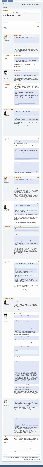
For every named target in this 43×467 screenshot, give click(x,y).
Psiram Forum (7, 4)
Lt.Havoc (6, 436)
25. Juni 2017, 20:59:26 (17, 436)
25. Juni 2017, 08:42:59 (17, 109)
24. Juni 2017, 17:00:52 (17, 35)
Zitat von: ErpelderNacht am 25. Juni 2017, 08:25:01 (24, 111)
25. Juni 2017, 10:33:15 (17, 177)
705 (21, 22)
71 (18, 22)
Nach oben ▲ (39, 465)
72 (19, 22)
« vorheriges (32, 19)
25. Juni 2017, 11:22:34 (17, 226)
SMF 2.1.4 (3, 465)
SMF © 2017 (7, 465)
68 (14, 22)
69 (15, 22)
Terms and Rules (34, 465)
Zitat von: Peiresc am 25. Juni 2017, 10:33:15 (23, 205)
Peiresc (5, 35)
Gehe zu (24, 459)
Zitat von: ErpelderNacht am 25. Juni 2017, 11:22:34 (24, 315)
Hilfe (30, 465)
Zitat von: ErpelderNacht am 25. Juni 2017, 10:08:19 (24, 179)
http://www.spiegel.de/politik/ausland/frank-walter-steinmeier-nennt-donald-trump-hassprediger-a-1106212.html (26, 159)
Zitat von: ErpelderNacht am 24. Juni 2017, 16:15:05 (24, 37)
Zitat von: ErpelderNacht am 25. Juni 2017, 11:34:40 (24, 387)
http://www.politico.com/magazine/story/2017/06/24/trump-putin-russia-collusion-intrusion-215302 (26, 382)
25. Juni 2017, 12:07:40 (17, 298)
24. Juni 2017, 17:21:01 (17, 55)
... (13, 22)
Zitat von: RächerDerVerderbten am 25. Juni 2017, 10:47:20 (25, 263)
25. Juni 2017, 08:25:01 (17, 84)
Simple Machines (11, 465)
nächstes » (37, 19)
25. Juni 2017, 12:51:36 (17, 313)
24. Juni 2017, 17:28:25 (17, 70)
